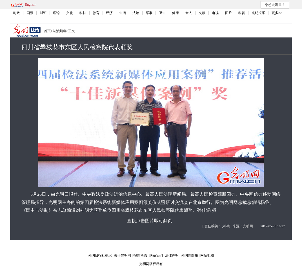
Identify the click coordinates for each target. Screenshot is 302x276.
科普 (241, 13)
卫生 (162, 13)
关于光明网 (122, 255)
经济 (109, 13)
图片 (228, 13)
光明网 (248, 226)
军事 (149, 13)
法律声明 (172, 255)
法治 (135, 13)
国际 (29, 13)
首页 (47, 31)
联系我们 (156, 255)
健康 (175, 13)
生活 (122, 13)
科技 (82, 13)
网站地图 (207, 255)
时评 (43, 13)
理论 (56, 13)
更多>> (277, 13)
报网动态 (140, 255)
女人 (188, 13)
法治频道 (59, 31)
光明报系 (258, 13)
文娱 (202, 13)
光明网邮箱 (189, 255)
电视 (215, 13)
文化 (69, 13)
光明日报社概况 (100, 255)
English (30, 4)
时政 (16, 13)
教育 (96, 13)
